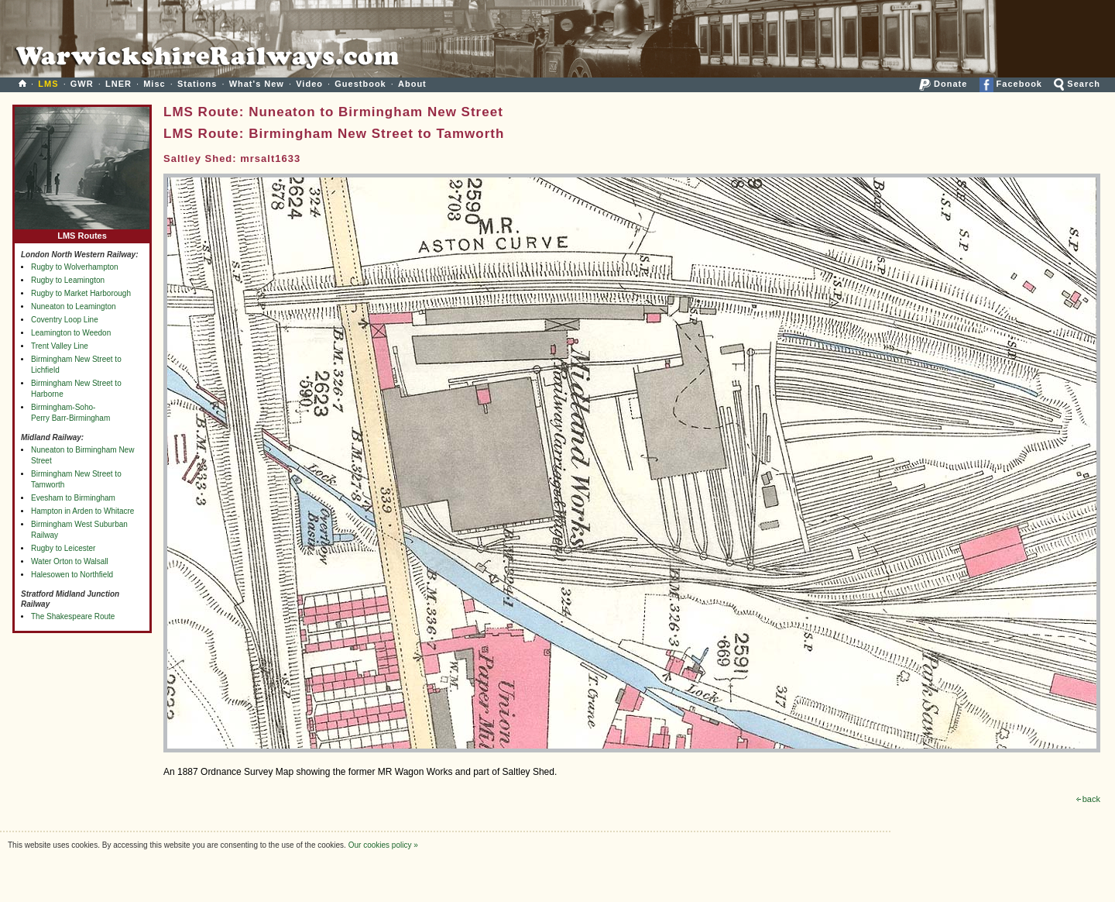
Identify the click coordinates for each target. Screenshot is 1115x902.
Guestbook (360, 83)
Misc (154, 83)
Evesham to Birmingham (73, 498)
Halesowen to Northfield (72, 574)
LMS (48, 83)
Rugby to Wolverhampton (74, 267)
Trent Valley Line (59, 346)
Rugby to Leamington (68, 280)
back (1088, 799)
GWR (82, 83)
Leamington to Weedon (71, 333)
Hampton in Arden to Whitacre (82, 511)
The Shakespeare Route (73, 616)
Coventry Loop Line (64, 319)
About (412, 83)
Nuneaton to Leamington (73, 306)
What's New (256, 83)
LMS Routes (82, 232)
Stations (197, 83)
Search (1077, 83)
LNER (118, 83)
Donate (943, 83)
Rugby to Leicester (63, 548)
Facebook (1010, 83)
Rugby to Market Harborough (81, 293)
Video (309, 83)
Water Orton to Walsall (69, 561)
